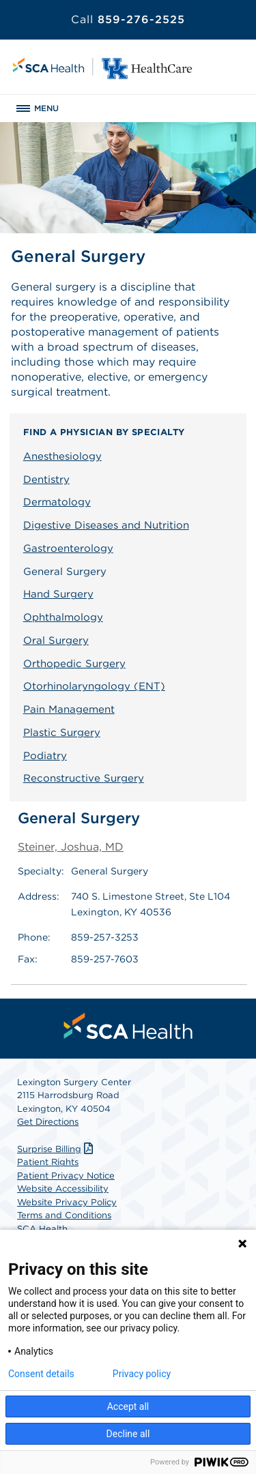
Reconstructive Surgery (83, 778)
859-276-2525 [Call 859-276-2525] (128, 19)
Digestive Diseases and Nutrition (106, 525)
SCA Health (42, 1229)
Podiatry (45, 756)
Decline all (128, 1433)
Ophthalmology (63, 617)
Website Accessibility (63, 1188)
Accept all (128, 1406)
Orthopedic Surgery (74, 664)
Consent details (41, 1373)
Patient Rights (48, 1162)
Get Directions (48, 1122)
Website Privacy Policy (67, 1202)
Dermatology (57, 502)
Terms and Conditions (64, 1215)
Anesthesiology (62, 456)
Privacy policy (142, 1373)
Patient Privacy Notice (66, 1175)
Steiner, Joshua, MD (71, 846)
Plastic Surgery (61, 732)
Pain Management (69, 709)
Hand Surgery (58, 594)
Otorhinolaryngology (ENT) (94, 686)
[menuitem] (128, 1026)
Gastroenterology (68, 548)
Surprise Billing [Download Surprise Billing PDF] (56, 1149)
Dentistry (46, 479)
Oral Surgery (56, 640)
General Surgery (64, 571)
